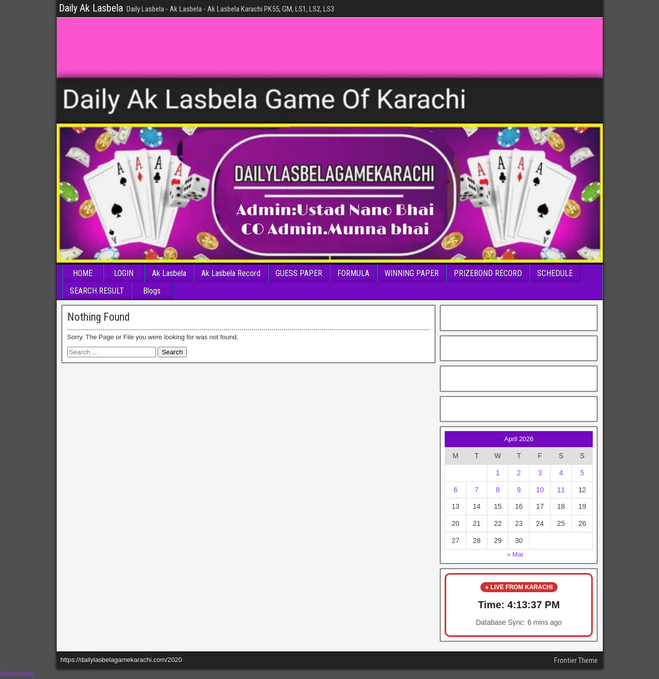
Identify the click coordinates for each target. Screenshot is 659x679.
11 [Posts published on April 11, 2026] (561, 490)
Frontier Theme (576, 660)
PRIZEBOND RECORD (488, 273)
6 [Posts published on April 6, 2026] (456, 490)
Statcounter (17, 673)
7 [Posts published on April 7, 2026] (477, 490)
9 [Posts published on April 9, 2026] (519, 490)
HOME (82, 273)
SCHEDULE (555, 273)
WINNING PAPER (411, 273)
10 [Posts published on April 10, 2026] (540, 490)
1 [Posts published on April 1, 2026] (498, 473)
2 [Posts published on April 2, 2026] (519, 473)
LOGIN (124, 273)
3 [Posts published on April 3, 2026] (540, 473)
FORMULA (353, 273)
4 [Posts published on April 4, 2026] (561, 473)
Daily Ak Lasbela (91, 8)
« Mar (515, 554)
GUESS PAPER (299, 273)
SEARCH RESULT (97, 291)
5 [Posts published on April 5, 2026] (582, 473)
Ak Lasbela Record (230, 273)
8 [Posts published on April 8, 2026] (498, 490)
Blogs (152, 291)
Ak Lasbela (169, 273)
